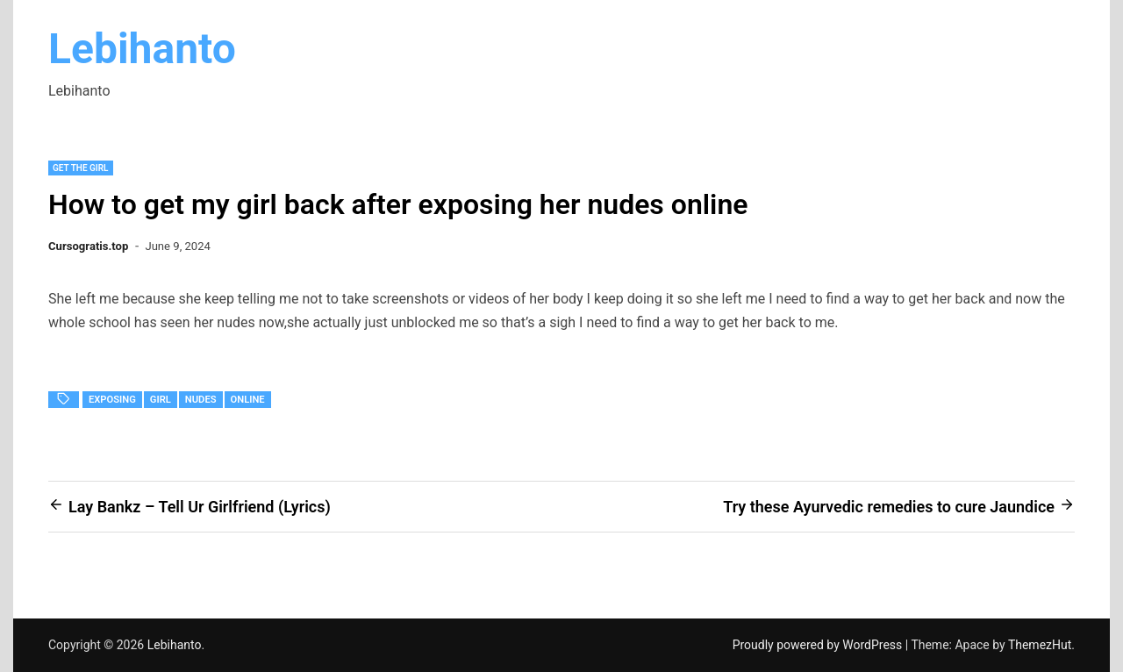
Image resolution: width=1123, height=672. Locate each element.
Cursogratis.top (88, 246)
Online (248, 399)
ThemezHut (1039, 645)
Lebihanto (142, 49)
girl (160, 399)
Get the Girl (81, 168)
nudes (201, 399)
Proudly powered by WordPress (819, 645)
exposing (112, 399)
